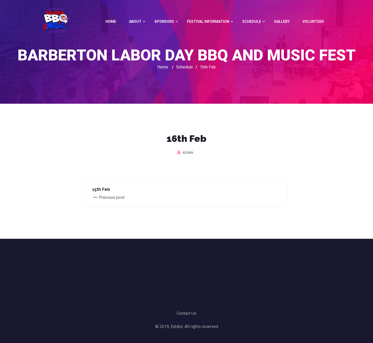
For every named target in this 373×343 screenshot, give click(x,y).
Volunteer (313, 21)
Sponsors (164, 21)
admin (188, 153)
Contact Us (186, 313)
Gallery (282, 21)
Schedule (251, 21)
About (135, 21)
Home (110, 21)
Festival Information (208, 21)
